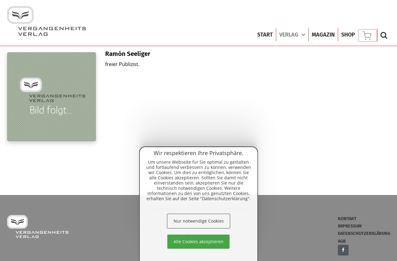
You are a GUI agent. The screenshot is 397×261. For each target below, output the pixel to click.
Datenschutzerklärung (364, 233)
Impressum (349, 226)
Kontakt (347, 218)
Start (265, 34)
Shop (348, 34)
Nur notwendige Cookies (199, 221)
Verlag (292, 34)
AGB (342, 241)
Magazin (323, 34)
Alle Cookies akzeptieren (198, 241)
